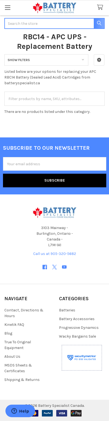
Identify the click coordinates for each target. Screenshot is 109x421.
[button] (99, 60)
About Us (12, 356)
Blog (8, 333)
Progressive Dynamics (79, 327)
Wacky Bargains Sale (77, 336)
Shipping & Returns (22, 379)
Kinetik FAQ (14, 324)
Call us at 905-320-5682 (54, 253)
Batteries (67, 310)
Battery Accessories (77, 319)
